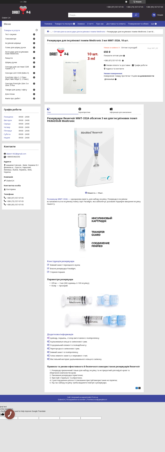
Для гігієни (10, 94)
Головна (48, 23)
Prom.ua (95, 397)
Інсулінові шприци (13, 43)
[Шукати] (135, 15)
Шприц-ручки (11, 63)
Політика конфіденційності (97, 399)
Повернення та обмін (138, 23)
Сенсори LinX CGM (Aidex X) (17, 73)
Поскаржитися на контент (75, 399)
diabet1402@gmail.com (16, 154)
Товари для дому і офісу (16, 90)
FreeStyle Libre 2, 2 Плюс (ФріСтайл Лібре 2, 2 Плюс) (16, 78)
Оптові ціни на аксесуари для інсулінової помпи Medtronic (79, 32)
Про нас (100, 23)
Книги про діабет (12, 99)
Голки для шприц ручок (15, 48)
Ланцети (9, 58)
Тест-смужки (10, 34)
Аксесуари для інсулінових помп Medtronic (16, 53)
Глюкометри (10, 39)
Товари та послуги (63, 23)
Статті (90, 23)
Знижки (81, 23)
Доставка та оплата (115, 23)
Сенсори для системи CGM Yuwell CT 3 (17, 68)
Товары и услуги (12, 30)
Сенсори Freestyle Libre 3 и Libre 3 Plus (16, 84)
